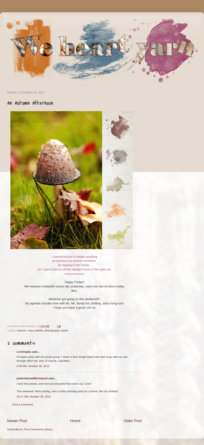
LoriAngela (24, 351)
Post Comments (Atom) (38, 429)
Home (75, 421)
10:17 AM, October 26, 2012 (34, 396)
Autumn (22, 330)
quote (64, 330)
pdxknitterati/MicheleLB (32, 378)
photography (52, 330)
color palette (35, 330)
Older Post (133, 421)
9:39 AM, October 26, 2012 (33, 366)
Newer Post (17, 421)
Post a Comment (22, 404)
